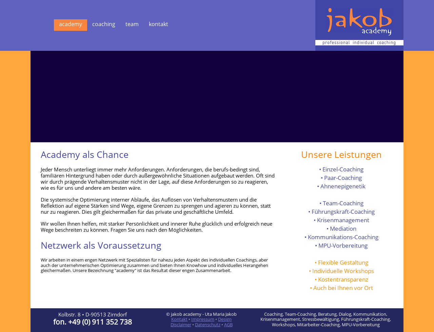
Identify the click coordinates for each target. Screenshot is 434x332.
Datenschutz (207, 324)
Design (225, 319)
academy (70, 24)
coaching (103, 24)
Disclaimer (181, 324)
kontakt (158, 24)
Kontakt (179, 319)
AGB (228, 324)
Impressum (202, 319)
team (132, 24)
